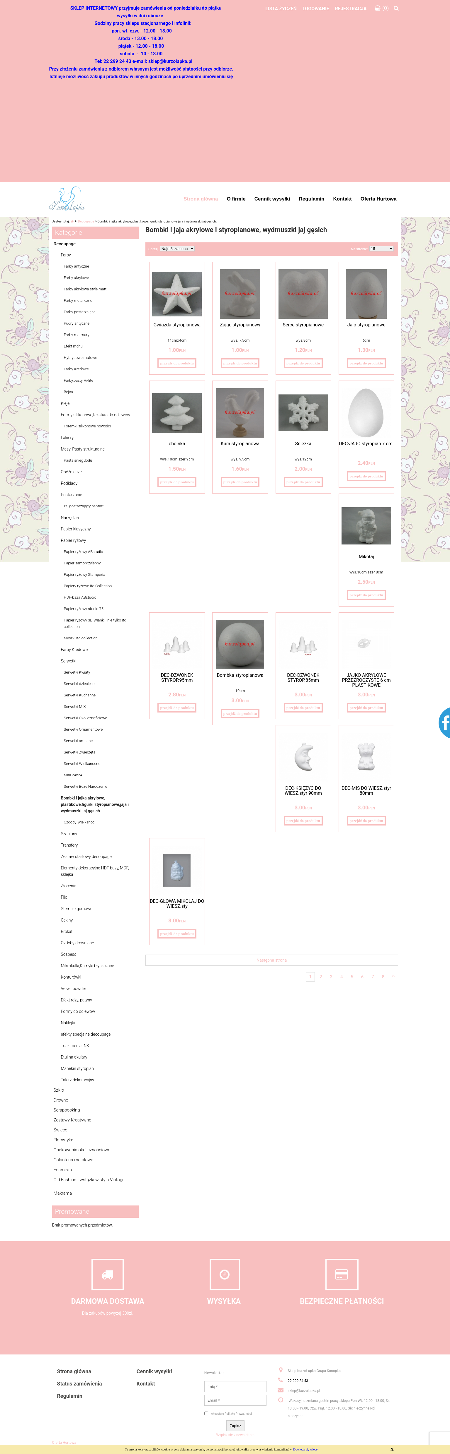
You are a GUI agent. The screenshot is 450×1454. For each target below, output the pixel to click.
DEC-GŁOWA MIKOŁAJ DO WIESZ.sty (177, 903)
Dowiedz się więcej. (306, 1449)
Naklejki (68, 1022)
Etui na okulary (74, 1057)
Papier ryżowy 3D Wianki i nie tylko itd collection (95, 623)
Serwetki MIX (75, 706)
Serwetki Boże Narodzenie (85, 786)
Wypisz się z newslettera (235, 1435)
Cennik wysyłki (154, 1371)
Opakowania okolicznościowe (82, 1149)
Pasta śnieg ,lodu (78, 460)
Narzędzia (70, 517)
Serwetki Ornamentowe (83, 729)
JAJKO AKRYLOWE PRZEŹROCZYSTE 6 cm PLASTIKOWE (366, 680)
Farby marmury (76, 335)
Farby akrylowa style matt (85, 289)
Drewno (61, 1100)
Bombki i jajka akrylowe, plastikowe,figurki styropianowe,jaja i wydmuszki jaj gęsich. (95, 804)
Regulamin (69, 1396)
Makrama (63, 1193)
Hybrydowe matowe (80, 357)
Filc (64, 897)
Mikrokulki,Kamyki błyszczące (87, 965)
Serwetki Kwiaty (77, 672)
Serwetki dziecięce (79, 683)
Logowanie (316, 8)
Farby (66, 255)
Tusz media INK (75, 1045)
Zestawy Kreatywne (72, 1120)
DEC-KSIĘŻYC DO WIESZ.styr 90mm (303, 790)
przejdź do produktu (177, 363)
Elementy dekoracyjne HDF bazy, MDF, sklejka (95, 871)
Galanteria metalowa (74, 1159)
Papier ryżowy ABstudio (83, 551)
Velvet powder (73, 988)
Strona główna (74, 1371)
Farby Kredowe (76, 369)
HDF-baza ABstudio (80, 597)
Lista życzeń (281, 8)
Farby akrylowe (76, 277)
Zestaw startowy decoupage (86, 856)
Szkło (59, 1090)
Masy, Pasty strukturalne (83, 449)
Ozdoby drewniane (77, 943)
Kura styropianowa (240, 443)
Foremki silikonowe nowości (87, 426)
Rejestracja (351, 8)
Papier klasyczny (76, 529)
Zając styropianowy (240, 325)
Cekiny (67, 920)
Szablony (69, 833)
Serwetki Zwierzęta (80, 752)
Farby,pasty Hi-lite (78, 380)
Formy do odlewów (78, 1011)
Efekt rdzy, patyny (76, 1000)
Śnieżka (303, 443)
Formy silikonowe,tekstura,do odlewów (95, 414)
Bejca (68, 392)
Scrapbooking (67, 1110)
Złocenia (69, 885)
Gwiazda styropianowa (177, 325)
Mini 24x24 (73, 775)
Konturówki (71, 977)
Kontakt (146, 1384)
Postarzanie (71, 494)
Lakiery (67, 437)
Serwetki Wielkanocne (82, 763)
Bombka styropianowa (240, 675)
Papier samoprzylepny (82, 563)
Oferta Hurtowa (64, 1443)
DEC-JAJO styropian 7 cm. (366, 443)
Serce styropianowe (303, 325)
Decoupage (86, 221)
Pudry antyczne (77, 323)
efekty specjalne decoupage (86, 1034)
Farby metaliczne (78, 300)
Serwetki (69, 661)
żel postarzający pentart (84, 506)
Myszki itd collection (81, 638)
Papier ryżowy (73, 540)
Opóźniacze (71, 472)
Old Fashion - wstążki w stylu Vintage (89, 1179)
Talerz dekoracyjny (77, 1080)
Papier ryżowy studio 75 (84, 609)
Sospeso (69, 954)
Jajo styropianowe (366, 325)
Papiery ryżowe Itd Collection (88, 586)
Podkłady (69, 483)
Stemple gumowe (77, 908)
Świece (60, 1130)
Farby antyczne (76, 266)
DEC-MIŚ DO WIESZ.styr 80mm (366, 790)
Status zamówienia (79, 1384)
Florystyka (63, 1140)
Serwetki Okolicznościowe (85, 718)
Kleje (65, 403)
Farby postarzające (80, 312)
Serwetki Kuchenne (80, 695)
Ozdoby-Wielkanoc (79, 822)
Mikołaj (366, 556)
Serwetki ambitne (78, 741)
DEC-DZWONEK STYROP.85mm (303, 677)
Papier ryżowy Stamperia (84, 574)
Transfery (69, 845)
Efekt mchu (73, 346)
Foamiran (63, 1169)
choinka (177, 443)
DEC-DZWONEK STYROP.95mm (177, 677)
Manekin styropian (77, 1068)
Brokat (67, 931)
